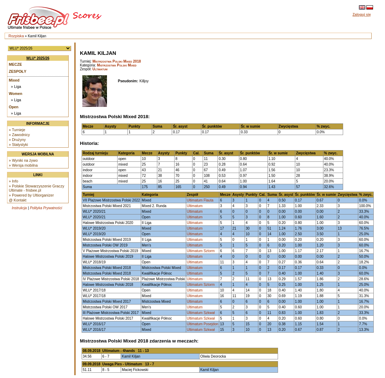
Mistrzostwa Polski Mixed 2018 (117, 61)
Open (13, 107)
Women (15, 93)
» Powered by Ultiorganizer (31, 195)
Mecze (15, 64)
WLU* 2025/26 (38, 58)
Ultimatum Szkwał (201, 313)
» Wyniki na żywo (23, 160)
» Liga (16, 86)
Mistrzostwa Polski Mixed (117, 65)
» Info (13, 181)
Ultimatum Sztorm (201, 251)
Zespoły (17, 71)
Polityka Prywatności (46, 208)
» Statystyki (18, 144)
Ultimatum (100, 69)
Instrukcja (19, 208)
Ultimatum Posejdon (202, 324)
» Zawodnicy (19, 135)
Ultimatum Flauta (200, 200)
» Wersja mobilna (23, 165)
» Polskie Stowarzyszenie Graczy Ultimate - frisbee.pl (36, 188)
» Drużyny (17, 139)
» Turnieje (17, 130)
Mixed (14, 80)
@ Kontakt (17, 200)
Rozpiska (16, 36)
